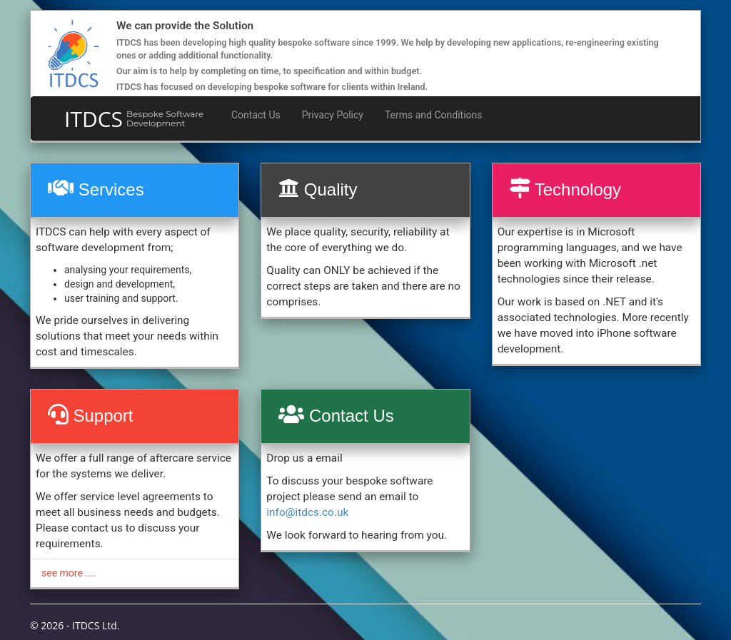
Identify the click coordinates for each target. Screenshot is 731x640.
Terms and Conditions (434, 115)
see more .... (68, 573)
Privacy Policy (332, 115)
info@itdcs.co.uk (307, 512)
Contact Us (256, 115)
